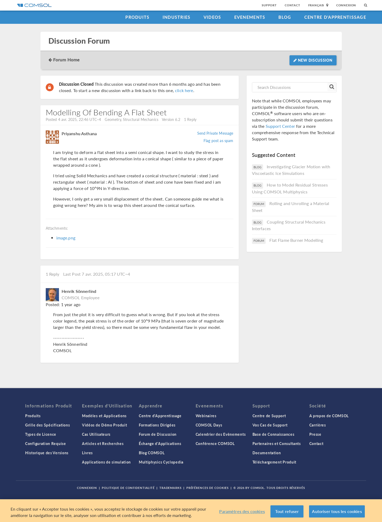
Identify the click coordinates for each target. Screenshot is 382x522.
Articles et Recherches (102, 443)
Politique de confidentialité (128, 488)
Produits (137, 17)
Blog (284, 17)
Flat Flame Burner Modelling (296, 240)
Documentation (266, 452)
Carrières (317, 425)
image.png (65, 238)
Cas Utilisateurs (96, 434)
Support (269, 5)
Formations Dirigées (157, 425)
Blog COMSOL (152, 452)
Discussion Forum (79, 41)
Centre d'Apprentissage (335, 17)
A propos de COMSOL (329, 415)
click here (184, 90)
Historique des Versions (46, 452)
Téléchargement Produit (274, 462)
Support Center (280, 126)
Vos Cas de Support (270, 425)
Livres (87, 452)
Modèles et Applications (104, 415)
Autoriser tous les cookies (337, 512)
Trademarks (170, 488)
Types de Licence (40, 434)
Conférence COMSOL (215, 443)
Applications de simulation (106, 462)
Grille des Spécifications (47, 425)
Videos (212, 17)
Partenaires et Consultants (276, 443)
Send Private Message (215, 133)
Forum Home (66, 59)
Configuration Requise (45, 443)
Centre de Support (269, 415)
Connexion (346, 5)
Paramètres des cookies (242, 512)
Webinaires (206, 415)
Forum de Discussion (158, 434)
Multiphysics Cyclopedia (161, 462)
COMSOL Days (209, 425)
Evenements (249, 17)
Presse (315, 434)
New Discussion (312, 60)
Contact (292, 5)
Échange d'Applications (160, 443)
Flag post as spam (218, 140)
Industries (177, 17)
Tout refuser (287, 512)
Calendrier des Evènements (221, 434)
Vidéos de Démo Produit (104, 425)
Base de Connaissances (273, 434)
